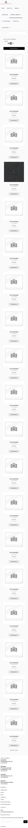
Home (2, 8)
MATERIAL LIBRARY (15, 14)
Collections (3, 797)
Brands (17, 8)
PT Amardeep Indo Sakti (6, 768)
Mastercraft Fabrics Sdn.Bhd (7, 782)
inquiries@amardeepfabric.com (7, 811)
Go (25, 821)
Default (6, 41)
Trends (2, 799)
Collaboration (4, 790)
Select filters (14, 48)
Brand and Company (5, 802)
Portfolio (16, 21)
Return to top (14, 750)
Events (2, 792)
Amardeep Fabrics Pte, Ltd (6, 761)
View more (14, 83)
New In (2, 794)
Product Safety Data (5, 804)
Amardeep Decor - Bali (6, 769)
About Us (9, 8)
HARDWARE (5, 14)
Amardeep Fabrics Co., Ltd (6, 775)
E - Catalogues (6, 21)
